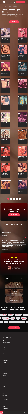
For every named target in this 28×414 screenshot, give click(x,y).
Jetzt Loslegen (20, 2)
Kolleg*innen (21, 130)
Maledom (15, 6)
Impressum (4, 401)
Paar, (1, 157)
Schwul (3, 386)
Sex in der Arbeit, (20, 140)
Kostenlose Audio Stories (6, 365)
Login (3, 340)
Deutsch (3, 347)
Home (3, 6)
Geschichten (4, 371)
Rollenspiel (3, 130)
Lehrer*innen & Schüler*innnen (6, 180)
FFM (6, 322)
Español (3, 345)
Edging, (19, 73)
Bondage (6, 73)
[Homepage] (7, 2)
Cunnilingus (22, 73)
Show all (14, 327)
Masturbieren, (20, 157)
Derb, (2, 140)
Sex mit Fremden (4, 96)
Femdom (3, 391)
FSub (22, 191)
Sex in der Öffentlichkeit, (3, 107)
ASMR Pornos (4, 364)
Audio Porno (4, 358)
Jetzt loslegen (14, 21)
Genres (3, 378)
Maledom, (2, 39)
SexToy (3, 113)
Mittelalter (5, 318)
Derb (22, 56)
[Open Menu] (14, 2)
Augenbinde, (3, 73)
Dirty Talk (20, 79)
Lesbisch (11, 314)
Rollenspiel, (20, 56)
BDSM (2, 29)
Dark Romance (5, 140)
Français (3, 349)
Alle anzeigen (4, 395)
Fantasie (9, 6)
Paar (19, 62)
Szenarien (4, 375)
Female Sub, (20, 191)
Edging (20, 147)
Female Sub (6, 39)
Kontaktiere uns (5, 408)
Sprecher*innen (4, 373)
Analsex (23, 318)
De (5, 6)
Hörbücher (4, 362)
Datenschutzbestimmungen (6, 404)
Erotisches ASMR (5, 360)
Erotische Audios (5, 355)
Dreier (4, 157)
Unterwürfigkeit (23, 124)
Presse (3, 406)
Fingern (5, 56)
